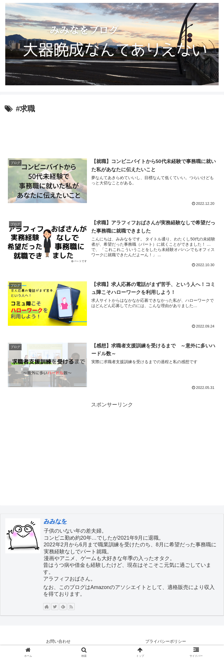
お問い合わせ (58, 641)
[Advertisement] (112, 132)
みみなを (55, 521)
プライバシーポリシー (165, 641)
